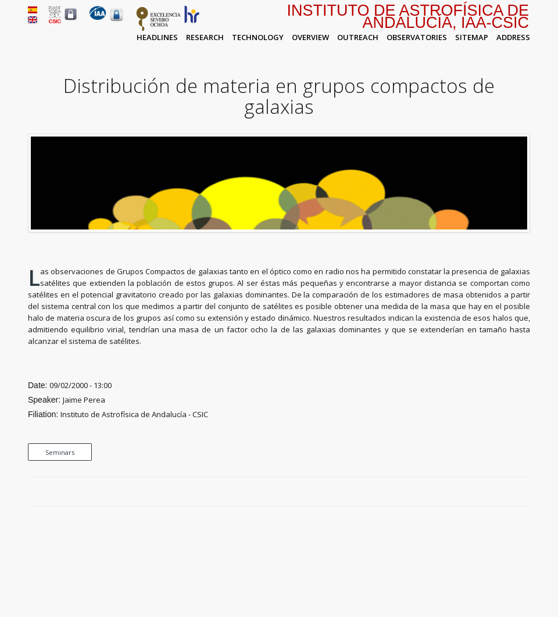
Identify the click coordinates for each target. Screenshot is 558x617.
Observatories (417, 37)
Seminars (59, 452)
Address (513, 37)
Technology (258, 37)
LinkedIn (524, 492)
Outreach (357, 37)
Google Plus (511, 492)
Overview (310, 37)
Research (205, 37)
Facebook (484, 492)
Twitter (497, 492)
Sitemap (471, 37)
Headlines (157, 37)
